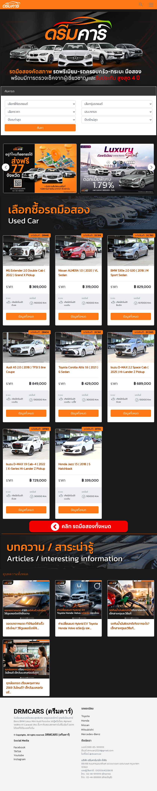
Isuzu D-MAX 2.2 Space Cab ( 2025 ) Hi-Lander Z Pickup (129, 369)
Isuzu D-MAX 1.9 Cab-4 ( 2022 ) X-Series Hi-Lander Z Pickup (25, 466)
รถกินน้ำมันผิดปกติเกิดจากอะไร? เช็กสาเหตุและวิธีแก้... (130, 625)
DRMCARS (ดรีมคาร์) (57, 734)
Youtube (19, 755)
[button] (151, 167)
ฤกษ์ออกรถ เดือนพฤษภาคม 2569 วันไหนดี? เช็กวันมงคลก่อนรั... (24, 687)
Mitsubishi (87, 730)
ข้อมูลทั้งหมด (26, 316)
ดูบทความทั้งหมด (15, 574)
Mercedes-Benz (90, 734)
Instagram (20, 759)
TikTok (17, 751)
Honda (85, 721)
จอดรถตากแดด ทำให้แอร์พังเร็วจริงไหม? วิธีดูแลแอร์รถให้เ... (25, 625)
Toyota (85, 716)
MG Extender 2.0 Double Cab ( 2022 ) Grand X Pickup (25, 272)
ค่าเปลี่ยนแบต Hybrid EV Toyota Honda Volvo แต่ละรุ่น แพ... (78, 625)
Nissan (85, 725)
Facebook (19, 747)
